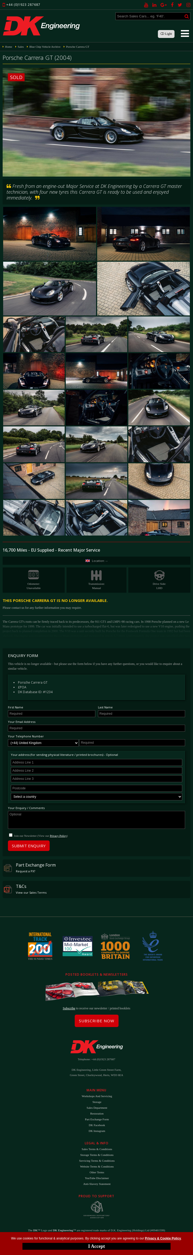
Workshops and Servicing (97, 1096)
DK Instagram (97, 1130)
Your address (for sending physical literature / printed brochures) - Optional (64, 755)
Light (166, 34)
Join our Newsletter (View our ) (41, 835)
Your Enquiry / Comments (26, 808)
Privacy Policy (58, 835)
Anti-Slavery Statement (97, 1183)
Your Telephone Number (26, 736)
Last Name (105, 707)
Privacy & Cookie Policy (163, 1238)
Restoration (97, 1113)
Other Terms (97, 1172)
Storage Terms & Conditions (97, 1154)
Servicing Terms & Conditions (97, 1160)
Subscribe (69, 1008)
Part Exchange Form (30, 867)
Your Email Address (21, 722)
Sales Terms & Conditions (97, 1149)
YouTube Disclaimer (97, 1178)
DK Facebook (97, 1125)
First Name (15, 707)
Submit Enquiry (29, 845)
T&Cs (25, 888)
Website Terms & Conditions (97, 1166)
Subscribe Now (96, 1020)
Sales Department (97, 1107)
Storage (96, 1101)
